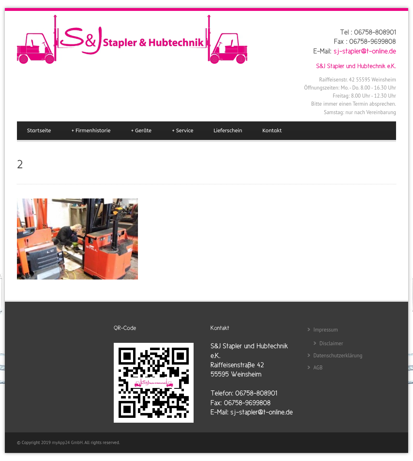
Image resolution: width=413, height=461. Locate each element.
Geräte (141, 131)
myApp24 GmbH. (68, 442)
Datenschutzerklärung (337, 355)
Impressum (325, 329)
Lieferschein (227, 130)
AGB (318, 367)
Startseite (39, 130)
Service (183, 131)
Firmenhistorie (91, 131)
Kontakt (272, 130)
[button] (17, 443)
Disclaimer (331, 343)
